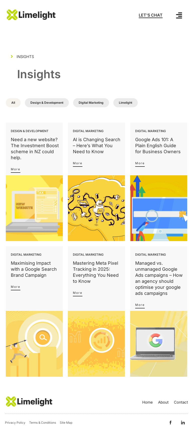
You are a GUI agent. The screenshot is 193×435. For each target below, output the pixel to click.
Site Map (66, 422)
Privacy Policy (15, 422)
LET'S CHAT (151, 15)
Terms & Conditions (42, 422)
